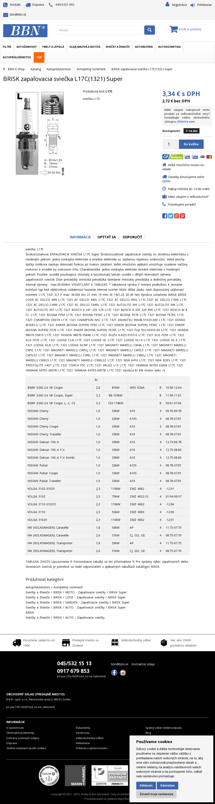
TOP (39, 57)
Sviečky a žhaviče (118, 47)
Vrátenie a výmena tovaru (92, 748)
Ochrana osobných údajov (22, 738)
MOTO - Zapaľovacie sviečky (85, 592)
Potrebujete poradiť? (182, 204)
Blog (148, 733)
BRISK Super (118, 592)
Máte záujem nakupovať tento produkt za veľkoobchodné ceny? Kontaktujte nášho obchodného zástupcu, (187, 115)
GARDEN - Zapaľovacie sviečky (87, 602)
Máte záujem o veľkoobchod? (188, 197)
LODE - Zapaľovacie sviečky (84, 597)
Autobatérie (144, 47)
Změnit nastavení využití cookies (26, 748)
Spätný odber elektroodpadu (164, 728)
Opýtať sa (106, 237)
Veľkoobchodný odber (90, 738)
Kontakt (12, 5)
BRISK (57, 592)
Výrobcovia (82, 733)
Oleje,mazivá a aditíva (84, 47)
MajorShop (124, 799)
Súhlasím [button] (146, 785)
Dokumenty (83, 728)
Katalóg (35, 69)
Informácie (79, 237)
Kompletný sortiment (91, 69)
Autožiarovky (27, 47)
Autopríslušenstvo (17, 57)
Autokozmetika (169, 47)
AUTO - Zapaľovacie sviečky (85, 607)
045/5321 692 (61, 5)
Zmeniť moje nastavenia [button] (156, 794)
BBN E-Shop (16, 69)
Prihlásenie (204, 5)
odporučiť (133, 237)
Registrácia (179, 5)
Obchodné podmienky (20, 733)
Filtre (7, 47)
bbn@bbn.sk (14, 14)
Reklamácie (83, 743)
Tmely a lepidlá (53, 47)
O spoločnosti (15, 728)
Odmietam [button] (167, 785)
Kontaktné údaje (143, 664)
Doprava (35, 5)
